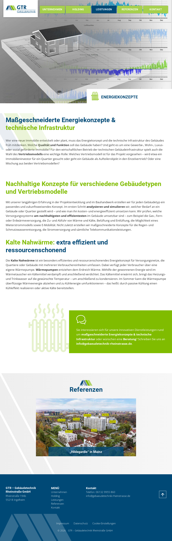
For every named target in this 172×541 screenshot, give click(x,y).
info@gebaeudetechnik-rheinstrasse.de (104, 344)
